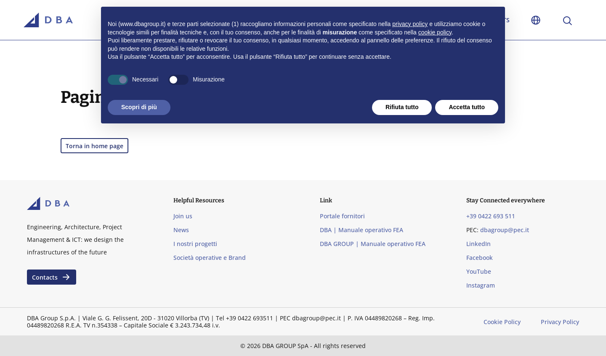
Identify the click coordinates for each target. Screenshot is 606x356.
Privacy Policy (560, 322)
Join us (182, 216)
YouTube (478, 271)
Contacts (51, 277)
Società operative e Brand (209, 258)
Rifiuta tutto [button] (402, 107)
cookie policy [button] (435, 32)
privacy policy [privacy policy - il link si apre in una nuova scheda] (410, 24)
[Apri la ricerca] (566, 20)
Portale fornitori (342, 216)
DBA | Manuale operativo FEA (361, 230)
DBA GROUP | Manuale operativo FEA (372, 244)
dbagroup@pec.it (504, 230)
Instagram (480, 285)
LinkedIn (478, 244)
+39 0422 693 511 (490, 216)
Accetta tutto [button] (467, 107)
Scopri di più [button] (139, 107)
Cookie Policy (502, 322)
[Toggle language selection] (535, 20)
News (181, 230)
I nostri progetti (195, 244)
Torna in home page (94, 146)
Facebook (479, 258)
